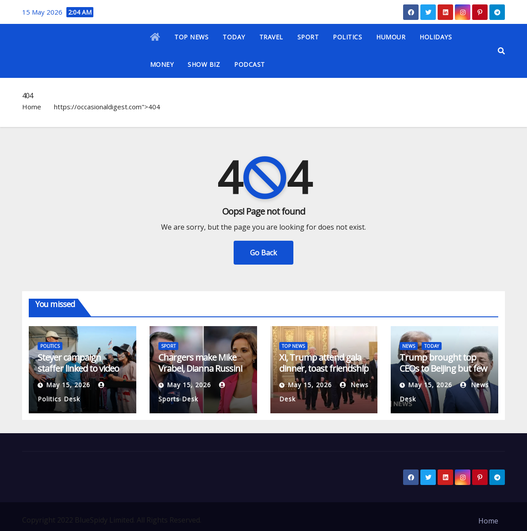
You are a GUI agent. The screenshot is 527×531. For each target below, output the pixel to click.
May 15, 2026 (68, 385)
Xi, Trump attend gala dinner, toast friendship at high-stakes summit (324, 368)
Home (31, 106)
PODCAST (249, 64)
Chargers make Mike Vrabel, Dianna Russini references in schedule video (200, 373)
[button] (501, 51)
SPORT (308, 37)
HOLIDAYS (435, 37)
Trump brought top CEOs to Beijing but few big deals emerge (443, 368)
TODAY (234, 37)
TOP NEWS (191, 37)
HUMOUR (390, 37)
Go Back (263, 253)
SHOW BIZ (204, 64)
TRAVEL (271, 37)
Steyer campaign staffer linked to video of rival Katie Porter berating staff (78, 373)
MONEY (162, 64)
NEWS (408, 346)
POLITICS (347, 37)
